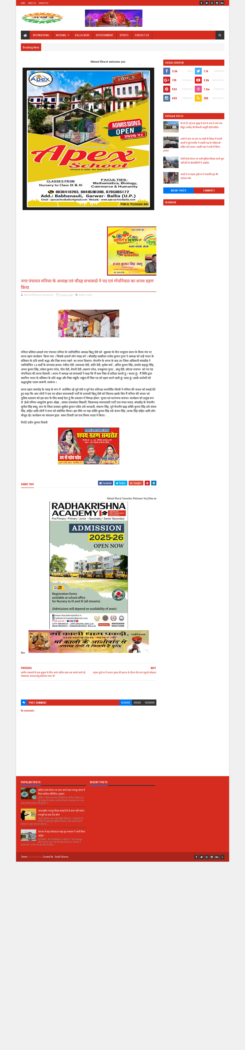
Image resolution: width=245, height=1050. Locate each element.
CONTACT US (142, 35)
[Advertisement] (88, 688)
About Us (32, 3)
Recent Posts (178, 190)
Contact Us (43, 3)
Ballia (82, 294)
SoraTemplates (35, 856)
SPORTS (124, 35)
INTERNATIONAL (41, 35)
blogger (125, 702)
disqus (137, 702)
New (89, 294)
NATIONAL (61, 35)
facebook (149, 702)
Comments (209, 190)
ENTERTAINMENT (105, 35)
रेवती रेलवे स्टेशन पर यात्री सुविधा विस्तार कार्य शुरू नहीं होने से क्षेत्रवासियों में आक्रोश (202, 160)
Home (23, 3)
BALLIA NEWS (82, 35)
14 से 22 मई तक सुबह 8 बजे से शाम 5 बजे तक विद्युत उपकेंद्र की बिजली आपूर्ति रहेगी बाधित (201, 125)
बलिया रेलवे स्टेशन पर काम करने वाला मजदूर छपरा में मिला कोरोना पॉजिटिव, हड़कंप (61, 792)
